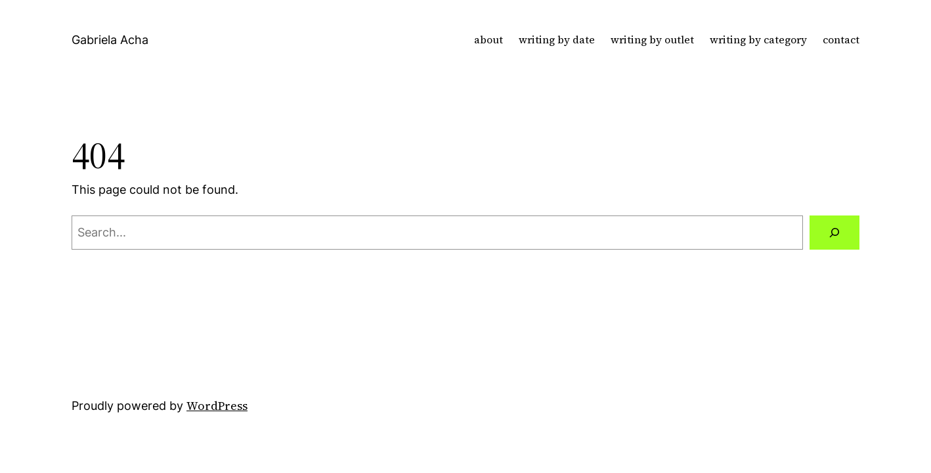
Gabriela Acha (110, 40)
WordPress (217, 405)
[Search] (834, 232)
